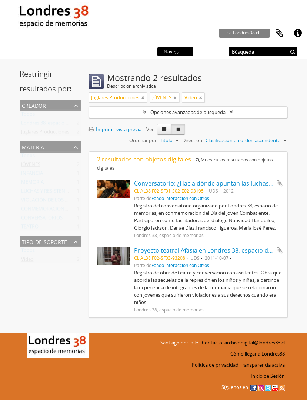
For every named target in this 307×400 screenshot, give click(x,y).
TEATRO (30, 228)
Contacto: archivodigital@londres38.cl (243, 342)
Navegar (173, 51)
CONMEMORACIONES (45, 210)
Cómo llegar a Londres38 (257, 353)
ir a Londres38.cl (242, 33)
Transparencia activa (262, 364)
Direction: (192, 140)
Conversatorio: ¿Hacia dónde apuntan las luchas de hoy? (213, 183)
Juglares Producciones (45, 133)
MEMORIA (32, 183)
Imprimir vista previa (115, 129)
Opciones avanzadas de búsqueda (188, 112)
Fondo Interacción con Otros (180, 198)
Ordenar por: (143, 140)
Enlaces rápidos (297, 33)
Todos (28, 115)
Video (27, 260)
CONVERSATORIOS (42, 219)
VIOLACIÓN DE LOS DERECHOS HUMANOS (68, 201)
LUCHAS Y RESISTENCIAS (48, 192)
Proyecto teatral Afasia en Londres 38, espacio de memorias (217, 250)
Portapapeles (279, 33)
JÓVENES (30, 166)
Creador (34, 105)
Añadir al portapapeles (279, 183)
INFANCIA (32, 174)
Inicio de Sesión (268, 376)
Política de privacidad (215, 364)
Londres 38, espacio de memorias (57, 124)
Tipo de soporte (44, 241)
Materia (33, 146)
